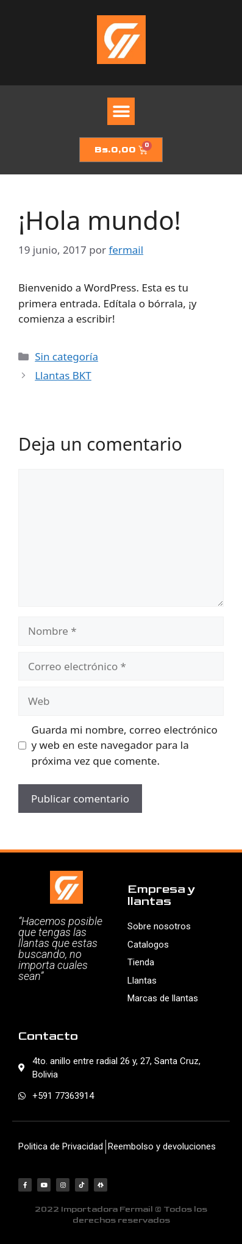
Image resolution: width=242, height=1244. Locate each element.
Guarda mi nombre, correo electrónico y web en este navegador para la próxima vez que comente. (125, 745)
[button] (121, 111)
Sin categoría (66, 356)
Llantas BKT (63, 375)
